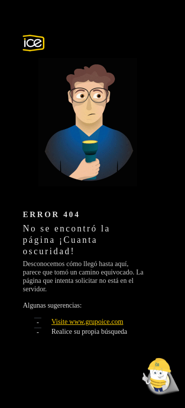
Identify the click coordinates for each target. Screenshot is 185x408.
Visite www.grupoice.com (87, 321)
